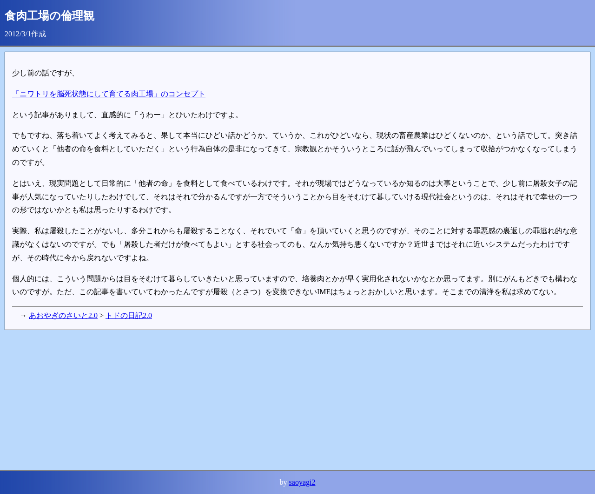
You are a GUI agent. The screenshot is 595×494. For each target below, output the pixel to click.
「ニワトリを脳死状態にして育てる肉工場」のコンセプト (108, 94)
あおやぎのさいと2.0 (63, 315)
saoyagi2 (302, 482)
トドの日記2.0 (129, 315)
